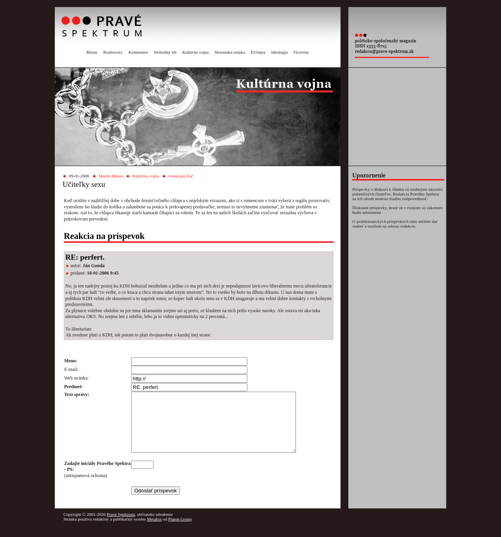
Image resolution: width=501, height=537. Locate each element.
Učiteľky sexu (84, 184)
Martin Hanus (111, 176)
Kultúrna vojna (195, 52)
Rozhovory (113, 52)
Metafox (154, 530)
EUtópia (258, 52)
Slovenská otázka (229, 52)
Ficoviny (301, 52)
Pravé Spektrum (121, 526)
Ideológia (279, 52)
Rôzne (91, 52)
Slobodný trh (165, 52)
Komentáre (138, 52)
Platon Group (180, 530)
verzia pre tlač (180, 176)
